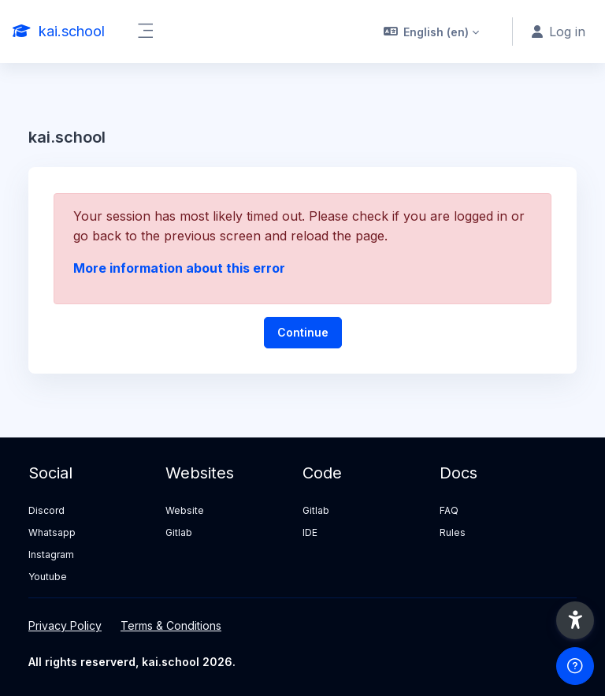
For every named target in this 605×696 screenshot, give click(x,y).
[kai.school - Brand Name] (58, 31)
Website (184, 510)
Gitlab (178, 532)
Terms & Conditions (171, 625)
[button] (431, 31)
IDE (309, 532)
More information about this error (179, 268)
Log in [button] (558, 31)
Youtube (47, 576)
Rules (453, 532)
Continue (302, 332)
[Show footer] (575, 666)
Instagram (51, 554)
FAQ (449, 510)
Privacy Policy (65, 625)
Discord (46, 510)
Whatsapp (52, 532)
